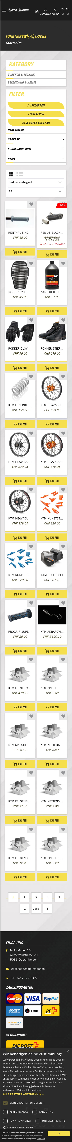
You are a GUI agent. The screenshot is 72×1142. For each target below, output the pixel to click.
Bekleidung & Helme (22, 82)
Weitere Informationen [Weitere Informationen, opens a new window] (29, 1090)
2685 (36, 908)
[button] (36, 1094)
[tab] (36, 65)
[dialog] (36, 1095)
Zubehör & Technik (21, 74)
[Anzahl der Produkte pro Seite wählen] (36, 191)
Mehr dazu (41, 1139)
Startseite (13, 43)
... (24, 908)
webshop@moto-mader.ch (28, 969)
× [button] (67, 1051)
